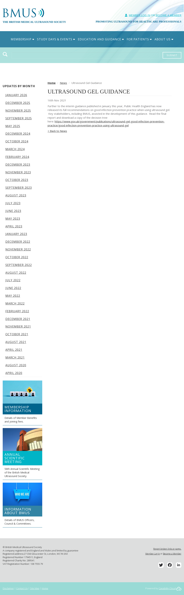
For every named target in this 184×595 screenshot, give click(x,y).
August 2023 (15, 195)
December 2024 (17, 134)
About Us (164, 39)
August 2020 (15, 365)
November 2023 (18, 172)
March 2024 (15, 149)
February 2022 (17, 311)
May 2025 (12, 126)
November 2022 (18, 249)
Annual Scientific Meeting (14, 458)
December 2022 (17, 242)
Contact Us (22, 588)
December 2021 (17, 319)
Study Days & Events (56, 39)
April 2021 (13, 350)
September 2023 (18, 188)
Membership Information (17, 409)
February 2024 (17, 157)
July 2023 (12, 203)
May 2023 (12, 219)
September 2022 (18, 265)
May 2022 (12, 296)
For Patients (139, 39)
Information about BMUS (17, 511)
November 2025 (18, 111)
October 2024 (16, 141)
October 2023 (16, 180)
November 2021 (18, 326)
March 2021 (15, 357)
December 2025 (17, 103)
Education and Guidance (101, 39)
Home (52, 83)
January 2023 (16, 234)
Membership (22, 39)
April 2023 (13, 226)
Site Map (34, 588)
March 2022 (15, 303)
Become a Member (172, 553)
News (63, 83)
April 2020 (13, 373)
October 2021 (16, 334)
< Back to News (57, 131)
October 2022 (16, 257)
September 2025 (18, 118)
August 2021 (15, 342)
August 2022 (15, 273)
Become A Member (168, 15)
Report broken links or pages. (167, 548)
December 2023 (17, 165)
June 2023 (13, 211)
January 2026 (16, 95)
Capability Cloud (167, 588)
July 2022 (12, 280)
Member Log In (139, 15)
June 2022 (13, 288)
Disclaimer (8, 588)
